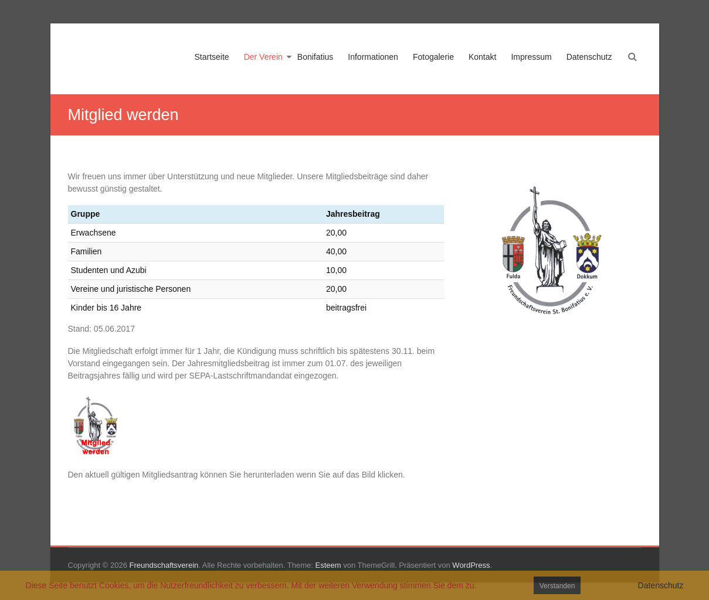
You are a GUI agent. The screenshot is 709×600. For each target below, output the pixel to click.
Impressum (531, 57)
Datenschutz (589, 57)
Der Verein (263, 57)
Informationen (373, 57)
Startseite (212, 57)
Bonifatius (315, 57)
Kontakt (482, 57)
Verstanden (557, 586)
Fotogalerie (433, 57)
